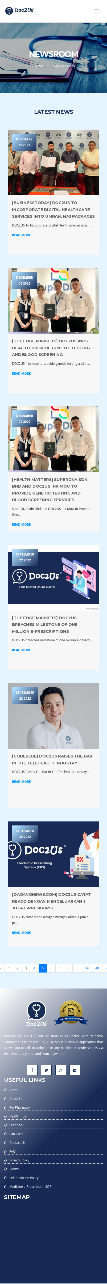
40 (97, 968)
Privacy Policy (19, 1160)
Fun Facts (16, 1134)
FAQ (12, 1151)
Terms (14, 1169)
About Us (16, 1098)
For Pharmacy (19, 1107)
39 (87, 968)
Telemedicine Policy (24, 1178)
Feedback (16, 1125)
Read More (21, 235)
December (24, 280)
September (25, 557)
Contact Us (17, 1142)
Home (37, 65)
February (24, 142)
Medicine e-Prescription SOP (30, 1186)
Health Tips (17, 1116)
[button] (97, 10)
